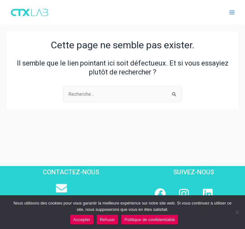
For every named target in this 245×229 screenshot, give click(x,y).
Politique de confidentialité (149, 219)
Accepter (81, 219)
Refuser (107, 219)
